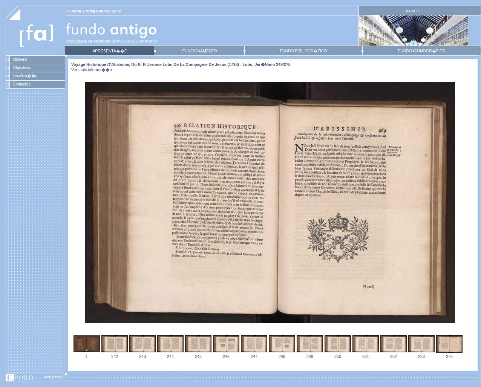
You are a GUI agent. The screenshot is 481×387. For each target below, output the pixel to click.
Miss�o (20, 59)
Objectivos (22, 67)
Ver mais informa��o (91, 69)
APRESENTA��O (109, 51)
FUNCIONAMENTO (199, 51)
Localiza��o (25, 75)
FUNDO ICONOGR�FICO (422, 51)
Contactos (22, 84)
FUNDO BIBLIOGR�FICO (303, 51)
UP (413, 11)
